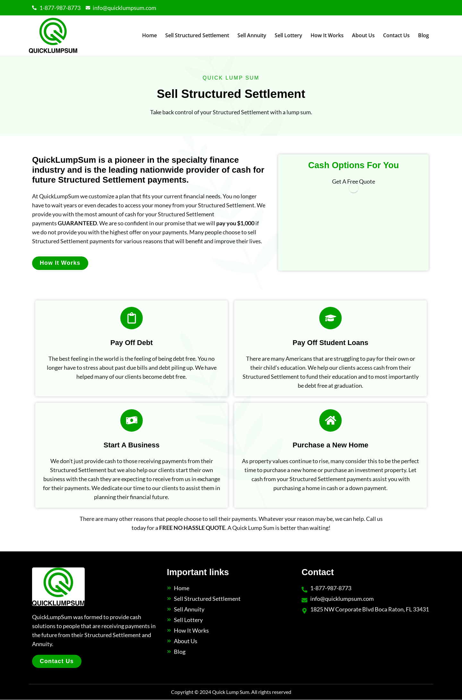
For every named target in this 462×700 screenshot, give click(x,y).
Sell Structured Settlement (197, 35)
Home (149, 35)
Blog (423, 35)
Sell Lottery (288, 35)
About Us (363, 35)
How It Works (327, 35)
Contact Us (396, 35)
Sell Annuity (251, 35)
